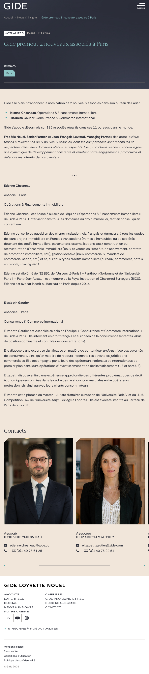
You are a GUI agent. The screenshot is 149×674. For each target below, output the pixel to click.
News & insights (27, 17)
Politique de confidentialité (19, 660)
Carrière (53, 594)
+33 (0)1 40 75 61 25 (23, 551)
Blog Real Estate (60, 603)
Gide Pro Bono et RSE (64, 599)
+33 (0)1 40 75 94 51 (95, 551)
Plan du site (10, 651)
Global (10, 603)
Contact (53, 607)
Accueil (8, 17)
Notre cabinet (17, 611)
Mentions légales (14, 646)
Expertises (14, 599)
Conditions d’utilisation (17, 656)
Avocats (11, 594)
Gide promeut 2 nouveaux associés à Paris (69, 17)
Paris (9, 73)
